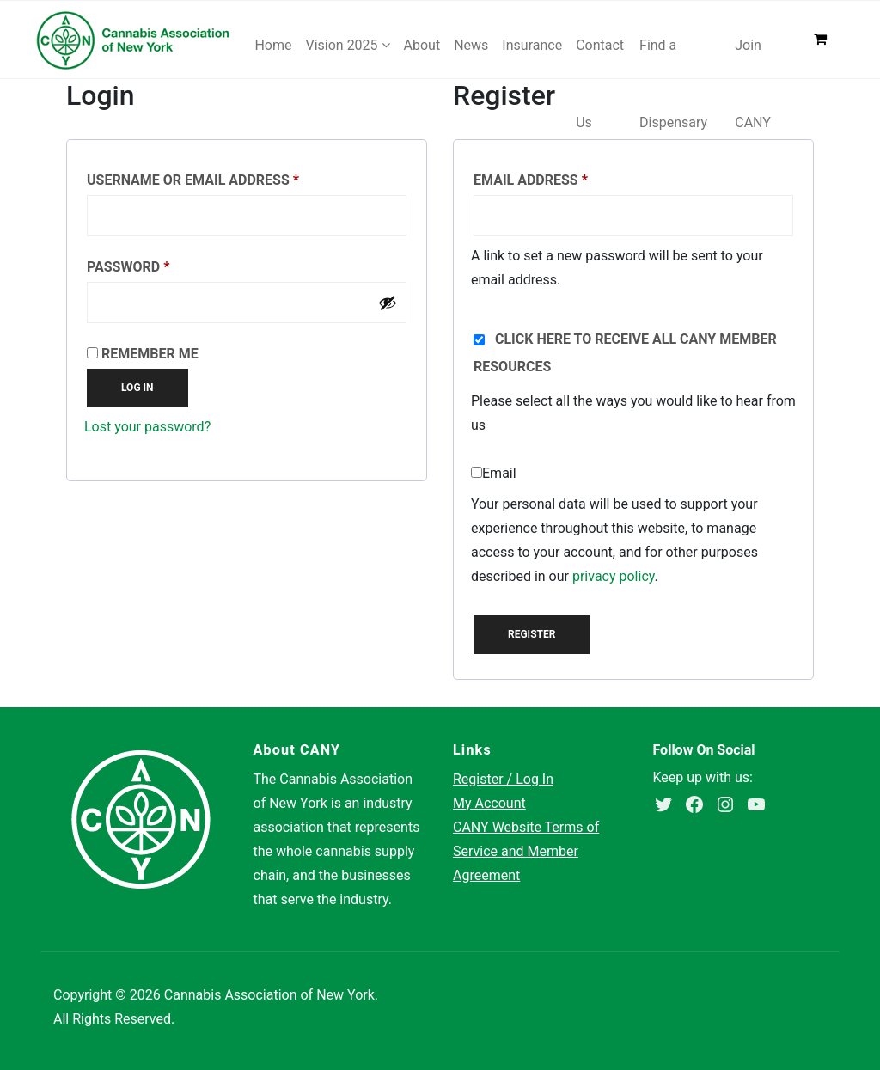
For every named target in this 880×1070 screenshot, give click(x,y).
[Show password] (387, 302)
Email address (562, 177)
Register (531, 634)
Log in (137, 388)
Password (160, 264)
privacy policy (613, 576)
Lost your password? (147, 427)
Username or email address (225, 177)
